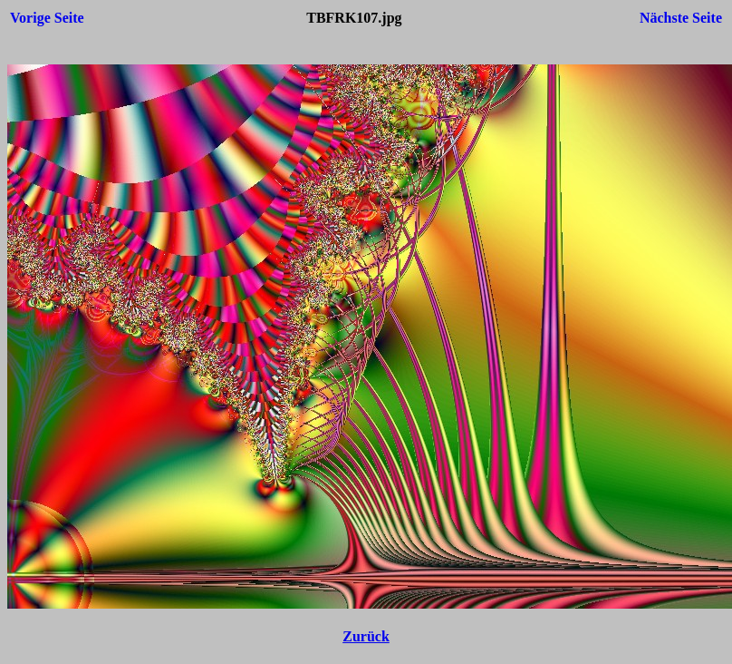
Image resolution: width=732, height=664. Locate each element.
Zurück (366, 636)
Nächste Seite (681, 17)
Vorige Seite (47, 17)
